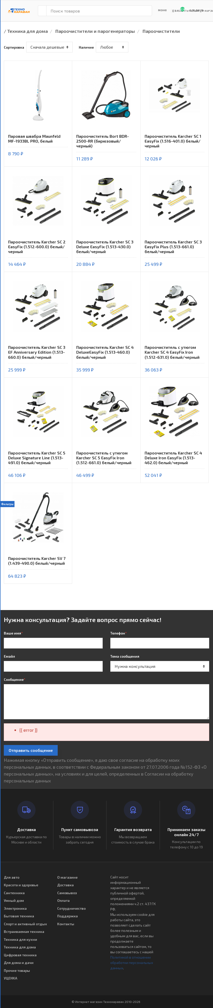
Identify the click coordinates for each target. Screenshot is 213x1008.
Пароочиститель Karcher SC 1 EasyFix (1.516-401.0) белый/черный (173, 141)
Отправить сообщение (31, 750)
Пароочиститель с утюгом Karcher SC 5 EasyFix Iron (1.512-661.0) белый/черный (103, 457)
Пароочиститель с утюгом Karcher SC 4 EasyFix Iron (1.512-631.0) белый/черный (172, 352)
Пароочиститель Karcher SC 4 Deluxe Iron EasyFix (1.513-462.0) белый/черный (173, 457)
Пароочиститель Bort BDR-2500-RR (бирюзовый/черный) (102, 141)
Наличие (86, 47)
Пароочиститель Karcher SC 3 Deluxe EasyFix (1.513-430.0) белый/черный (104, 246)
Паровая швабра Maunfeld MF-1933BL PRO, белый (34, 138)
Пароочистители (161, 31)
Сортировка (14, 47)
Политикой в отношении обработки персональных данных (131, 962)
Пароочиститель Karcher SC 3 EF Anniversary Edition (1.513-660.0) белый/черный (36, 352)
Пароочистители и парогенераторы (95, 31)
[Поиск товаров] (99, 10)
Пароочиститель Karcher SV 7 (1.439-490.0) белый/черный (36, 560)
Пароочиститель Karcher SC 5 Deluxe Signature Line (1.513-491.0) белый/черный (36, 457)
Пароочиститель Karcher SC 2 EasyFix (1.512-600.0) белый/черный (37, 246)
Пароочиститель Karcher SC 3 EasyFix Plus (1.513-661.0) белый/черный (173, 246)
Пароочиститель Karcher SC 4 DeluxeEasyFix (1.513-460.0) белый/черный (105, 352)
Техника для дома (27, 31)
